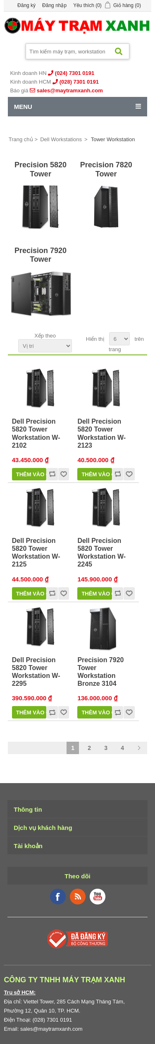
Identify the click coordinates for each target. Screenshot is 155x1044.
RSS (78, 896)
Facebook (58, 896)
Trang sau (139, 748)
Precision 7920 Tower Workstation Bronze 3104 (100, 671)
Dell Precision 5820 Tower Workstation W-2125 (36, 552)
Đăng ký (26, 5)
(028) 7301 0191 (79, 82)
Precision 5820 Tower (40, 169)
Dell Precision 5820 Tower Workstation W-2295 (36, 671)
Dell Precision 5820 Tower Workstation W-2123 (101, 433)
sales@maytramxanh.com (70, 90)
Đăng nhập (54, 5)
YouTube (97, 896)
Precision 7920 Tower (40, 255)
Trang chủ (21, 139)
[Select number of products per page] (119, 338)
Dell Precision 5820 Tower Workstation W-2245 (101, 552)
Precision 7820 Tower (106, 169)
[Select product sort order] (45, 345)
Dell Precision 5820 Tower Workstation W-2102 (36, 433)
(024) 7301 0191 (74, 73)
